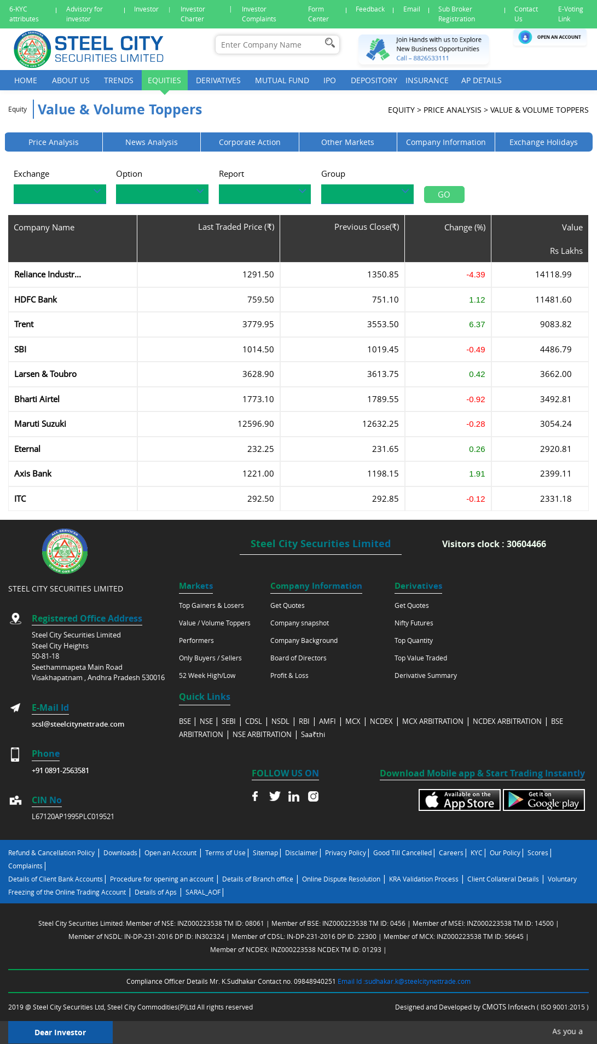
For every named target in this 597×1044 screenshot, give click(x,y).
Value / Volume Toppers (215, 622)
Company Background (304, 640)
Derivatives (218, 80)
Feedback (370, 9)
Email (411, 9)
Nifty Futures (414, 622)
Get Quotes (287, 605)
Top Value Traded (421, 657)
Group (333, 176)
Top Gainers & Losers (211, 605)
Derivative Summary (426, 675)
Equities (164, 80)
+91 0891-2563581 (60, 770)
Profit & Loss (289, 675)
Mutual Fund (282, 80)
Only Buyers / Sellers (210, 657)
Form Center (318, 14)
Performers (196, 640)
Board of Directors (298, 657)
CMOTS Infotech (509, 1007)
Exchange (31, 176)
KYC (477, 852)
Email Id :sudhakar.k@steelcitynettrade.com (404, 981)
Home (25, 80)
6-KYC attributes (24, 14)
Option (129, 176)
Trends (119, 80)
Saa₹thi (313, 734)
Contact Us (526, 14)
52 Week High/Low (207, 675)
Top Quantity (414, 640)
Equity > (404, 112)
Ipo (329, 80)
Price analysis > (456, 112)
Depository (374, 80)
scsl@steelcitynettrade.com (78, 724)
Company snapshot (299, 622)
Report (231, 176)
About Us (71, 80)
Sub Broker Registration (456, 14)
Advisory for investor (84, 14)
